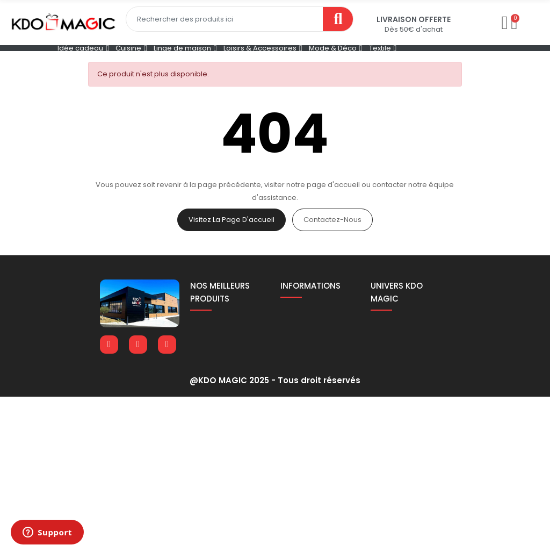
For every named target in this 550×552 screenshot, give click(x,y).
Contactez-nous (332, 219)
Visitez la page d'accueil (231, 219)
